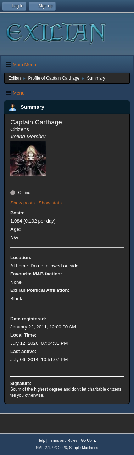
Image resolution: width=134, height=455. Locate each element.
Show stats (50, 202)
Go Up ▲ (89, 440)
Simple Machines (83, 447)
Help (41, 440)
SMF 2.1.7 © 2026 (51, 447)
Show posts (22, 202)
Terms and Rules (63, 440)
